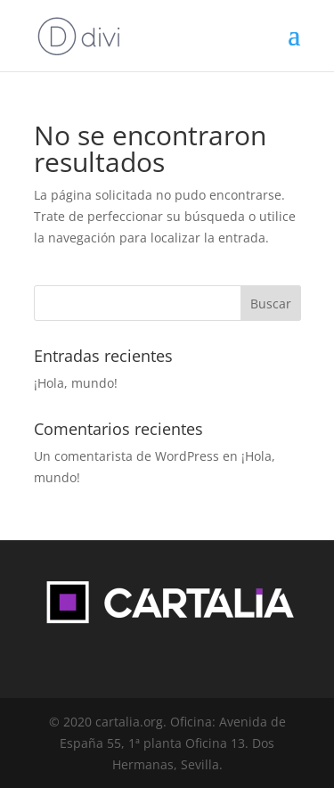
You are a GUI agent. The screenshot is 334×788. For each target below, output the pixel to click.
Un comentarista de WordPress (126, 455)
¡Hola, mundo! (76, 382)
